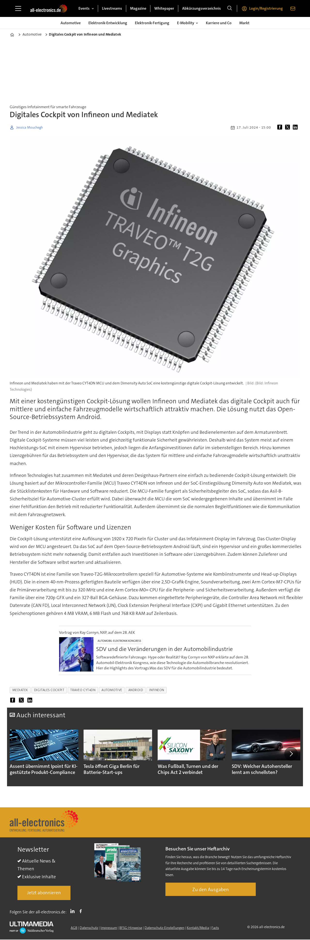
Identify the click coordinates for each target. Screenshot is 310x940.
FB (81, 913)
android (135, 690)
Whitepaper (164, 8)
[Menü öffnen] (18, 8)
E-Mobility (185, 22)
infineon (156, 690)
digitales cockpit (49, 690)
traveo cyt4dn (82, 690)
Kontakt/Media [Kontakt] (198, 929)
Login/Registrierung (266, 8)
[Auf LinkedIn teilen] (296, 127)
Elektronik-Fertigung (152, 22)
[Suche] (229, 8)
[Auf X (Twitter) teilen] (288, 127)
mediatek (20, 690)
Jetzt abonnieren (44, 895)
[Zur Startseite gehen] (49, 8)
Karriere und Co (219, 22)
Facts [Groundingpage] (215, 929)
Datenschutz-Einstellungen (164, 929)
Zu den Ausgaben (210, 891)
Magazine (138, 8)
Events (84, 8)
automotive (111, 690)
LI (73, 913)
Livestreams (112, 8)
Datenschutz (89, 929)
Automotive (71, 22)
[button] (291, 755)
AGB (74, 929)
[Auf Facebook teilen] (280, 127)
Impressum (109, 929)
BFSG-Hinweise (130, 929)
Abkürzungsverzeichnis (201, 8)
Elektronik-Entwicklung (107, 22)
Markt (244, 22)
